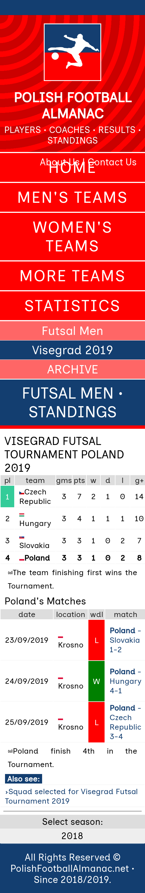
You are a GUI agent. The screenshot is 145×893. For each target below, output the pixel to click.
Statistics (72, 305)
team (35, 480)
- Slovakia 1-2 (125, 640)
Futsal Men (72, 330)
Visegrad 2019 (72, 350)
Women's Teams (73, 236)
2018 (72, 836)
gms (64, 480)
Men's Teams (72, 197)
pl (7, 480)
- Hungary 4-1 (125, 681)
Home (72, 167)
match (125, 614)
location (70, 614)
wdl (96, 614)
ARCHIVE (72, 369)
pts (79, 480)
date (26, 614)
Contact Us (112, 162)
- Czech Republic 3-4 (125, 722)
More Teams (72, 275)
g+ (139, 480)
